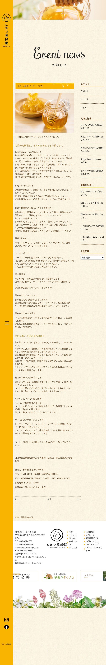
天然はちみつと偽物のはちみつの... (92, 138)
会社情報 (90, 532)
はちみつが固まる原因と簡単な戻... (92, 126)
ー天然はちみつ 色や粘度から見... (92, 227)
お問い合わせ (92, 541)
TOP (17, 517)
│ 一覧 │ (47, 499)
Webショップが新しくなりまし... (92, 216)
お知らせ (85, 91)
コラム (84, 108)
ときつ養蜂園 (7, 644)
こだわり (73, 535)
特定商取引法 (92, 538)
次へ (79, 499)
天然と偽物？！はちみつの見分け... (92, 161)
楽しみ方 (73, 547)
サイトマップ (92, 544)
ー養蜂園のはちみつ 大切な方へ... (92, 238)
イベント (85, 99)
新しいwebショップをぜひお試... (92, 193)
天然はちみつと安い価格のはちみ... (92, 149)
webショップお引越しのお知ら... (92, 204)
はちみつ (73, 538)
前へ (16, 499)
